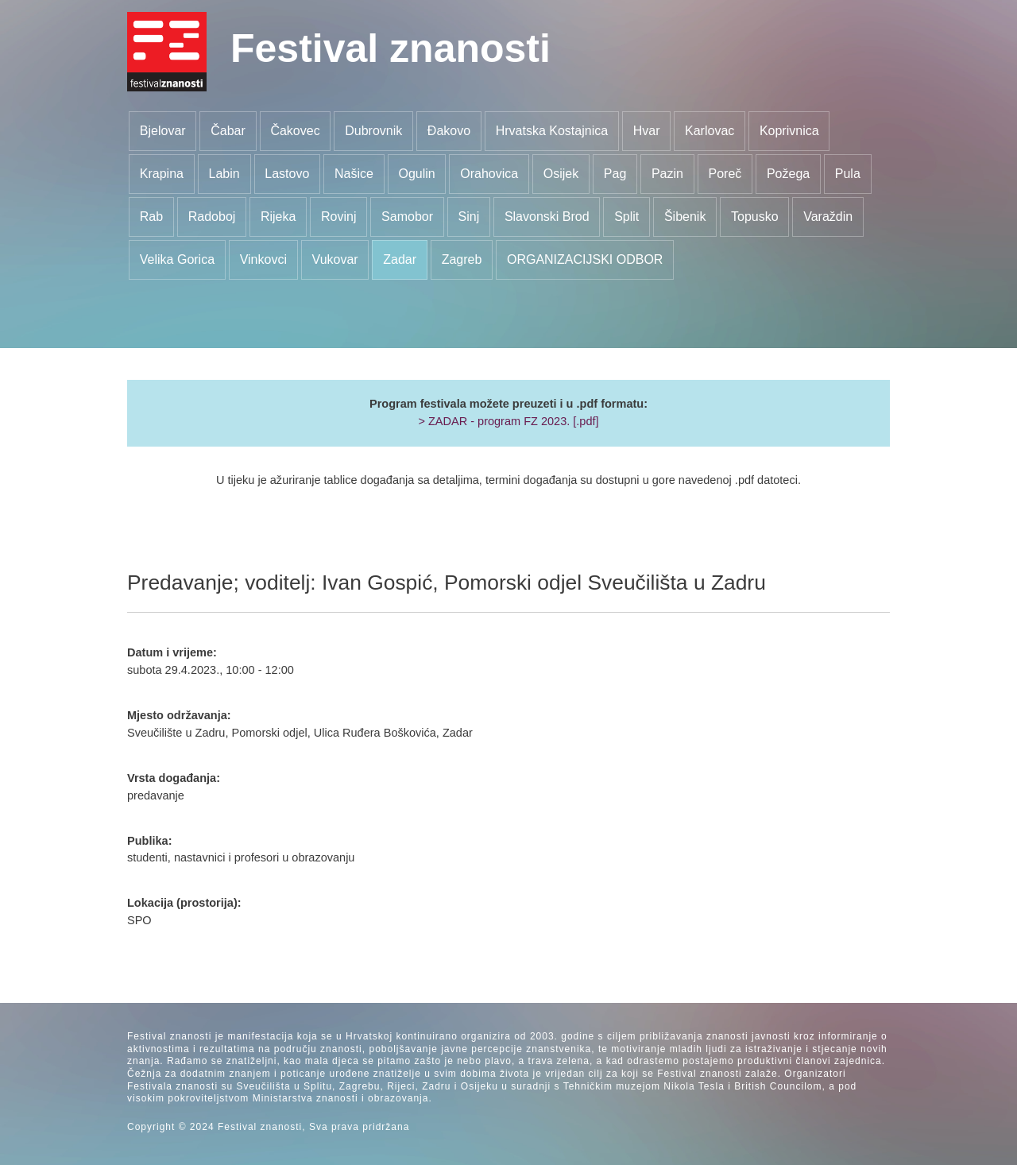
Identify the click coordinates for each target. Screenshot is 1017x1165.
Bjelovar (163, 130)
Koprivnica (789, 130)
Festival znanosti (390, 48)
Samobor (407, 216)
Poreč (725, 173)
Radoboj (212, 216)
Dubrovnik (373, 130)
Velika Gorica (177, 259)
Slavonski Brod (547, 216)
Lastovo (287, 173)
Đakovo (448, 130)
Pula (847, 173)
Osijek (560, 173)
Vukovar (335, 259)
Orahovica (489, 173)
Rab (151, 216)
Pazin (667, 173)
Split (626, 216)
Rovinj (338, 216)
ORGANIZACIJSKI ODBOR (585, 259)
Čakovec (294, 130)
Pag (615, 173)
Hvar (646, 130)
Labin (224, 173)
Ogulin (416, 173)
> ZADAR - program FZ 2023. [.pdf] (508, 421)
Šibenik (685, 216)
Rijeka (278, 216)
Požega (788, 173)
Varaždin (828, 216)
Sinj (469, 216)
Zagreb (462, 259)
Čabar (228, 130)
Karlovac (709, 130)
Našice (353, 173)
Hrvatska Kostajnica (552, 130)
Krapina (162, 173)
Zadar (399, 259)
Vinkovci (263, 259)
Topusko (755, 216)
